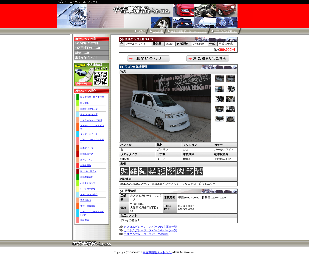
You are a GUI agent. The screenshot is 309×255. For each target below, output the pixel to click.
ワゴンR (139, 39)
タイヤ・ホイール (89, 134)
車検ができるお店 (89, 114)
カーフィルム (86, 159)
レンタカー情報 (87, 188)
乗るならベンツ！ (86, 57)
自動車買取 (85, 165)
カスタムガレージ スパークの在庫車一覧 (150, 226)
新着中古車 (82, 52)
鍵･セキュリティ (88, 171)
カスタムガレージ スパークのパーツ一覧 (150, 230)
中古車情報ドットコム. (157, 252)
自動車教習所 (86, 177)
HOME (141, 31)
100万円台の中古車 (87, 43)
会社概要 (158, 31)
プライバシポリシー (226, 31)
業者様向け (85, 200)
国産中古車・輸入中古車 (92, 97)
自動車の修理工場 (89, 109)
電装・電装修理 (87, 206)
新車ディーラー (87, 148)
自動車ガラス (86, 154)
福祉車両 (84, 220)
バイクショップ (87, 183)
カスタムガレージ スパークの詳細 (146, 234)
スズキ (129, 39)
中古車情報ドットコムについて (189, 31)
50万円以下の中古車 (87, 47)
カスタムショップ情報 (91, 120)
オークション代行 (89, 194)
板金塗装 (84, 103)
